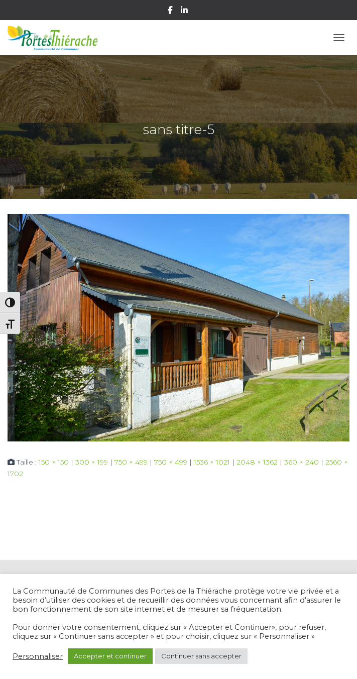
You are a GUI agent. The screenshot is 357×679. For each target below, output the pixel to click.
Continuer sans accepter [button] (201, 656)
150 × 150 (54, 462)
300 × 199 (91, 462)
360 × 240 (301, 462)
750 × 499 (131, 462)
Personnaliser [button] (38, 656)
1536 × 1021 (212, 462)
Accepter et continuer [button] (110, 656)
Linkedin (185, 11)
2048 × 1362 (257, 462)
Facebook (171, 11)
